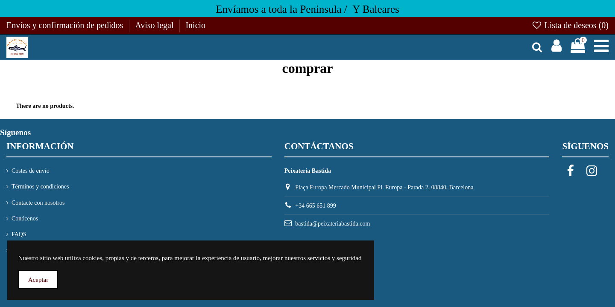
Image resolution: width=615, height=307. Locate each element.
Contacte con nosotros (38, 203)
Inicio (195, 25)
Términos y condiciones (40, 186)
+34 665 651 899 (315, 206)
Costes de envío (31, 171)
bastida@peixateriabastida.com (332, 223)
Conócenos (25, 218)
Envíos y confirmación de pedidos (65, 25)
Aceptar (38, 279)
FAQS (19, 234)
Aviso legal (155, 25)
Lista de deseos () (570, 25)
